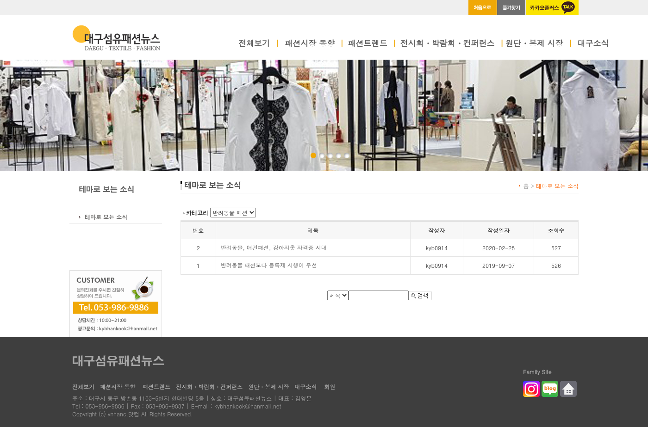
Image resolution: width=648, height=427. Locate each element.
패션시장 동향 (314, 44)
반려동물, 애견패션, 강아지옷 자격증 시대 (274, 247)
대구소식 (593, 44)
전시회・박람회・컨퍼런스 (452, 44)
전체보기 (258, 44)
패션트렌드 (372, 44)
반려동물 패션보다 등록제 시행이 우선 (269, 265)
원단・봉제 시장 (539, 44)
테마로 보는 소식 (106, 217)
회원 (329, 386)
